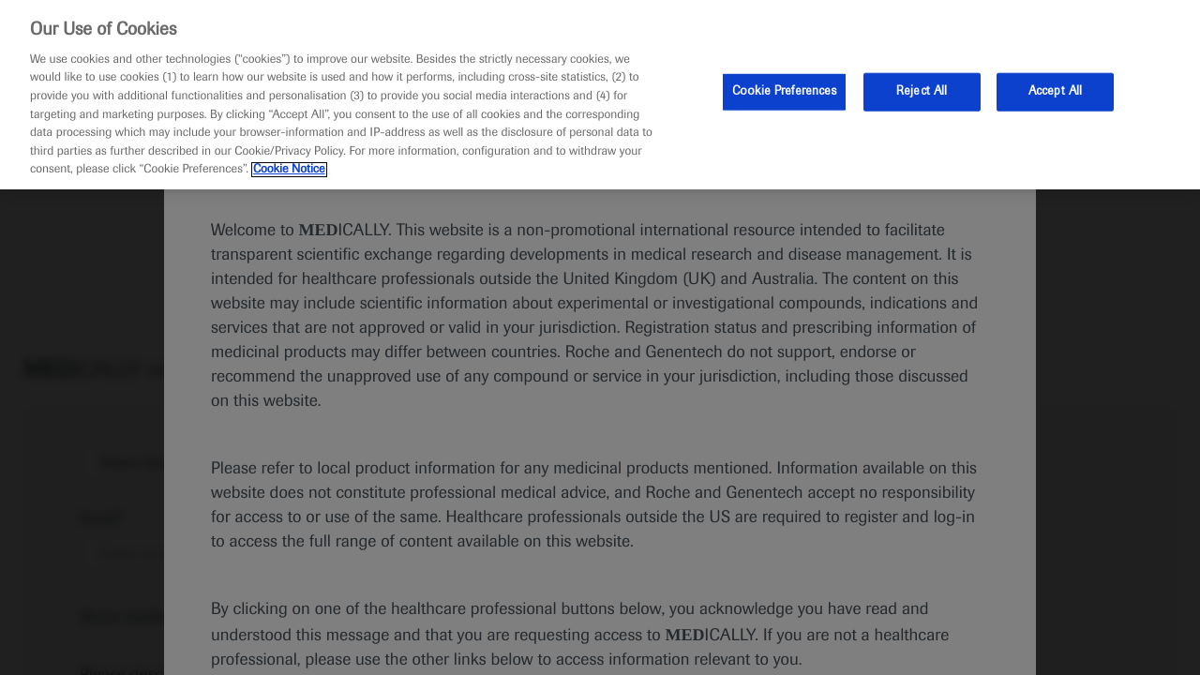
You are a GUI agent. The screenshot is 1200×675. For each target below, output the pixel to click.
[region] (600, 94)
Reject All (921, 91)
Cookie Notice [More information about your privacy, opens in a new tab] (289, 169)
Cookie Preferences (784, 91)
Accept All (1055, 91)
